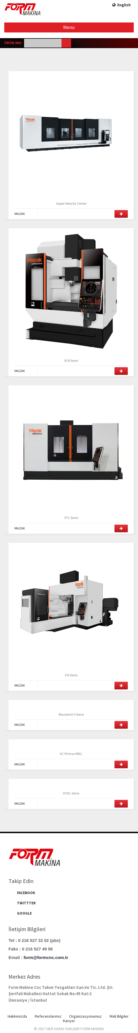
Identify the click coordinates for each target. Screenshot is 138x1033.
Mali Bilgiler (119, 1016)
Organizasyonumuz (85, 1016)
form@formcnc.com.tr (46, 957)
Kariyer (69, 1020)
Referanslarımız (48, 1016)
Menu (69, 27)
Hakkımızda (16, 1016)
